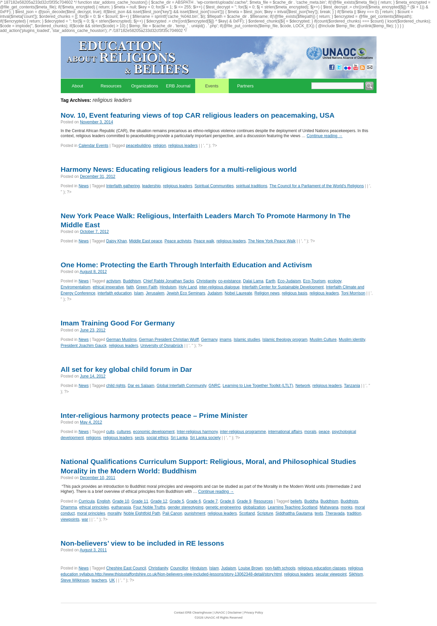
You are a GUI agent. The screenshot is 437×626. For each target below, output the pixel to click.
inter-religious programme (243, 431)
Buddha (311, 501)
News (84, 186)
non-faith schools (280, 568)
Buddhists (349, 501)
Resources (110, 85)
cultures (124, 431)
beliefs (296, 501)
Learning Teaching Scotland (292, 507)
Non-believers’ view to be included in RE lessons (142, 543)
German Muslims (121, 339)
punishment (194, 513)
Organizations (144, 85)
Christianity (206, 281)
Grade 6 (193, 501)
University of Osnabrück (161, 345)
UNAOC (219, 612)
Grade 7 (210, 501)
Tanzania (352, 385)
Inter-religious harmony (197, 431)
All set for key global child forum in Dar (126, 369)
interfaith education (115, 293)
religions (93, 437)
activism (113, 281)
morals (310, 431)
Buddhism (132, 281)
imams (225, 339)
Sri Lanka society (205, 437)
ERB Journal (178, 85)
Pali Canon (172, 513)
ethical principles (94, 507)
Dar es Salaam (141, 385)
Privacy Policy (253, 612)
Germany (209, 339)
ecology (334, 281)
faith (130, 287)
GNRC (214, 385)
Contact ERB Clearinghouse (193, 612)
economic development (153, 431)
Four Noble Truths (149, 507)
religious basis (294, 293)
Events (212, 85)
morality (114, 513)
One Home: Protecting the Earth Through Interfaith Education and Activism (186, 265)
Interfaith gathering (123, 186)
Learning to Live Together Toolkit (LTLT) (258, 385)
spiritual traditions (251, 186)
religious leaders (183, 145)
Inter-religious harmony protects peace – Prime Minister (154, 415)
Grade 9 (244, 501)
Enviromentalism (76, 287)
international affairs (285, 431)
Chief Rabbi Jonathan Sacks (168, 281)
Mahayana (328, 507)
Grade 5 (177, 501)
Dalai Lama (253, 281)
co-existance (229, 281)
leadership (151, 186)
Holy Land (188, 287)
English (103, 501)
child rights (115, 385)
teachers (99, 580)
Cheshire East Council (126, 568)
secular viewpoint (331, 574)
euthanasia (121, 507)
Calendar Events (93, 145)
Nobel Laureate (238, 293)
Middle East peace (145, 241)
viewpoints (70, 519)
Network (302, 385)
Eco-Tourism (314, 281)
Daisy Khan (116, 241)
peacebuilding (138, 145)
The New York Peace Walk (272, 241)
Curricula (87, 501)
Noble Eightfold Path (142, 513)
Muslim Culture (323, 339)
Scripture (265, 513)
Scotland (247, 513)
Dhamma (69, 507)
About (77, 85)
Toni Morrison (353, 293)
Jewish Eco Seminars (186, 293)
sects (139, 437)
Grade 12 (158, 501)
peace (324, 431)
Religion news (267, 293)
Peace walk (203, 241)
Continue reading (325, 135)
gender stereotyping (185, 507)
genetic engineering (223, 507)
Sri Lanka (179, 437)
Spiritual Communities (214, 186)
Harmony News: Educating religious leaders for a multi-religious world (179, 169)
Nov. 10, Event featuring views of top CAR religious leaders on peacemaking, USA (198, 115)
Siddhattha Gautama (293, 513)
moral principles (91, 513)
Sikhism (356, 574)
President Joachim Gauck (84, 345)
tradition (354, 513)
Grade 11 (139, 501)
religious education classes (322, 568)
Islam (139, 293)
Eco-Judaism (289, 281)
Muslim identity (352, 339)
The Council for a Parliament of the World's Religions (316, 186)
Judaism (214, 293)
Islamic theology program (284, 339)
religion (159, 145)
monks (346, 507)
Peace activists (178, 241)
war (85, 519)
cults (110, 431)
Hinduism (168, 287)
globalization (254, 507)
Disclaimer (235, 612)
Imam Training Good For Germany (118, 323)
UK (112, 580)
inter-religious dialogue (219, 287)
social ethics (157, 437)
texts (319, 513)
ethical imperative (108, 287)
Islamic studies (247, 339)
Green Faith (146, 287)
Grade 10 (121, 501)
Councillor (179, 568)
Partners (245, 85)
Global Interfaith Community (181, 385)
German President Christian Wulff (169, 339)
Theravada (335, 513)
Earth (270, 281)
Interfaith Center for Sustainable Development (282, 287)
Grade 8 (227, 501)
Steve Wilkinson (75, 580)
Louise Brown (250, 568)
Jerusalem (155, 293)
